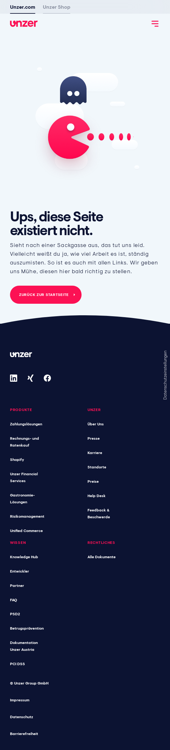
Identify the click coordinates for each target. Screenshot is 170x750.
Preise (93, 481)
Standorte (97, 467)
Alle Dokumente (102, 557)
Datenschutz (21, 717)
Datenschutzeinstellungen (165, 375)
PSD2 (15, 614)
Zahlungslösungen (26, 424)
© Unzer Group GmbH (29, 683)
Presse (94, 438)
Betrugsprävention (27, 628)
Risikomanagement (27, 516)
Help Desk (97, 496)
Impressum (19, 700)
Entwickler (19, 571)
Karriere (95, 453)
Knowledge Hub (24, 557)
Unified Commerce (26, 531)
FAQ (13, 600)
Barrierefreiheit (24, 734)
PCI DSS (17, 664)
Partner (17, 585)
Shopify (17, 459)
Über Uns (96, 424)
